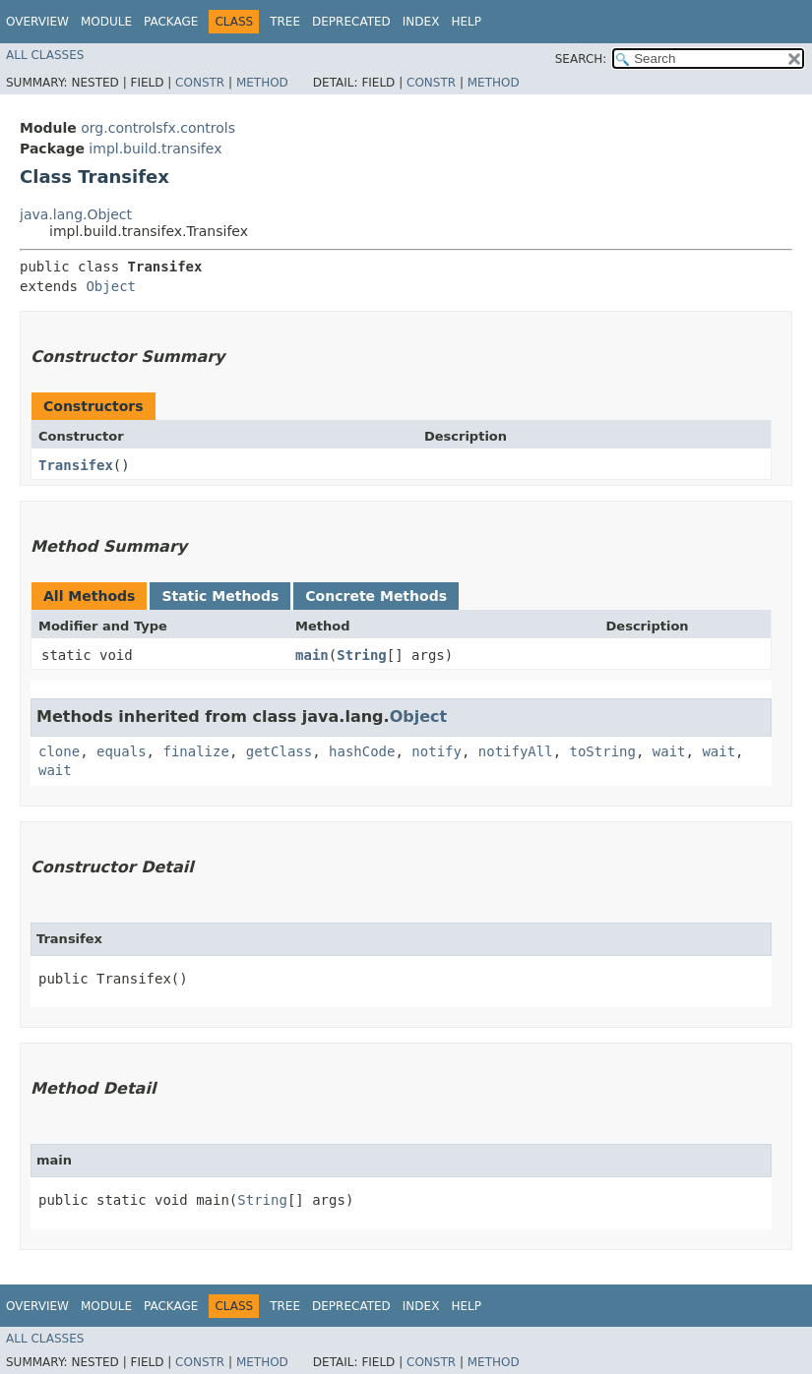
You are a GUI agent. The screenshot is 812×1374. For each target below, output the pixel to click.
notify (436, 751)
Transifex (75, 465)
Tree (285, 22)
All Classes (45, 55)
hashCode (362, 751)
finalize (195, 751)
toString (603, 751)
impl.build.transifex (155, 148)
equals (121, 751)
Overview (37, 22)
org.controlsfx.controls (158, 128)
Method (262, 83)
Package (171, 22)
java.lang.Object (76, 214)
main (312, 655)
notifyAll (515, 751)
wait (669, 751)
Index (421, 22)
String (362, 655)
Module (106, 22)
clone (59, 751)
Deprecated (351, 22)
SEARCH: (581, 59)
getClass (279, 751)
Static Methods (220, 596)
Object (111, 286)
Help (466, 22)
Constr (199, 83)
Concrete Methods (376, 596)
